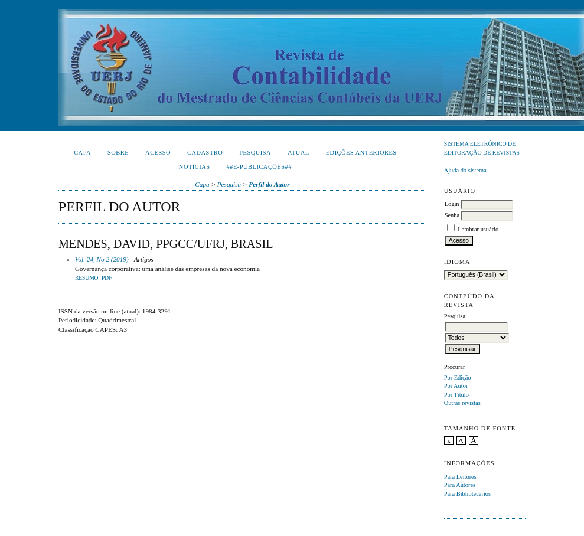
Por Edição (457, 377)
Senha (452, 215)
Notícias (194, 167)
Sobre (118, 152)
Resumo (87, 278)
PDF (107, 278)
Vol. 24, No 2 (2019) (102, 259)
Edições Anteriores (361, 152)
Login (452, 204)
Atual (298, 152)
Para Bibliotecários (467, 494)
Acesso (158, 152)
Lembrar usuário (478, 229)
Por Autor (456, 386)
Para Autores (459, 485)
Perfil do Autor (269, 184)
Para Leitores (460, 476)
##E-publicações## (259, 167)
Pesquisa (255, 152)
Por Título (456, 394)
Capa (82, 152)
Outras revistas (462, 403)
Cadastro (205, 152)
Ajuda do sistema (465, 170)
